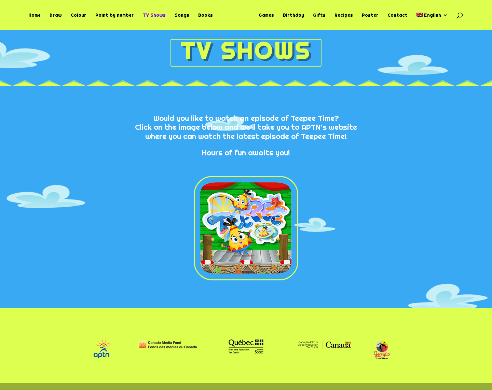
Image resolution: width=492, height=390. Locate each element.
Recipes (341, 15)
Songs (184, 15)
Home (37, 15)
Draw (58, 15)
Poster (367, 15)
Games (264, 15)
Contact (395, 15)
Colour (81, 15)
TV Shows (156, 15)
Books (208, 15)
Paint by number (117, 15)
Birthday (291, 15)
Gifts (317, 15)
